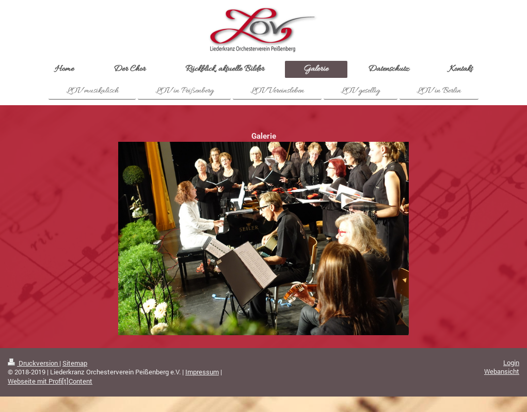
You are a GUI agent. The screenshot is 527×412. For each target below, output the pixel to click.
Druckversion (33, 363)
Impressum (202, 372)
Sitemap (74, 363)
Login (511, 362)
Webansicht (501, 371)
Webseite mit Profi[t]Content (50, 381)
